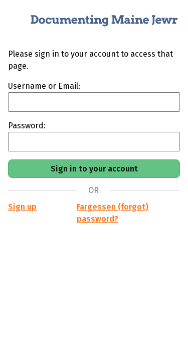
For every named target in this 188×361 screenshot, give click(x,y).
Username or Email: (44, 86)
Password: (27, 125)
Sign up (22, 207)
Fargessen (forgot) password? (112, 213)
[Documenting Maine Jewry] (94, 24)
